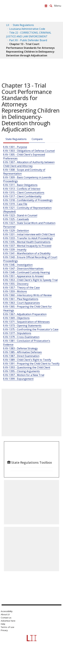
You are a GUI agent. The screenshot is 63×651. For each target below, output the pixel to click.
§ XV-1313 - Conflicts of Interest (21, 189)
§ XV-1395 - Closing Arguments (21, 371)
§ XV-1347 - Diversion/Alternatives (23, 268)
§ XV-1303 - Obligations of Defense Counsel (29, 150)
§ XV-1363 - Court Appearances (21, 303)
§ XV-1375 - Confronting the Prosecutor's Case (30, 329)
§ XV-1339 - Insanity (14, 249)
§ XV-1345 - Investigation (18, 265)
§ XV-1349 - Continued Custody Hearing (26, 272)
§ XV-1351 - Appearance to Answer (23, 276)
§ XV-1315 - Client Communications (23, 192)
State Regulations (23, 25)
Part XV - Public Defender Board (28, 40)
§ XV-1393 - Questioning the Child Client (26, 367)
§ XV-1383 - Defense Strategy (20, 348)
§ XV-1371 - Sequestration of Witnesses (26, 322)
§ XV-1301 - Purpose (15, 147)
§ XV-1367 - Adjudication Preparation (25, 314)
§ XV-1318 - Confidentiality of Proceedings (28, 200)
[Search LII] (51, 6)
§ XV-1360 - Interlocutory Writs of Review (27, 295)
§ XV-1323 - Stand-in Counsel (20, 215)
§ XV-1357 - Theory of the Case (21, 287)
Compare (37, 139)
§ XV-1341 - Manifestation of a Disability (26, 253)
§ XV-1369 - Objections (16, 318)
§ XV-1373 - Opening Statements (22, 325)
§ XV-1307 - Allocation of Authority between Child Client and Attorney (29, 164)
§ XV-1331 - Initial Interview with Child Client (29, 234)
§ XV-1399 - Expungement (18, 379)
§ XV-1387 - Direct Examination (21, 356)
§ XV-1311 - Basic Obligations (20, 185)
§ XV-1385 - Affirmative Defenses (22, 352)
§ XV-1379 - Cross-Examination (21, 337)
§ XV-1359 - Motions (15, 291)
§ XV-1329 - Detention (16, 230)
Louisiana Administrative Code (27, 29)
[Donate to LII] (46, 6)
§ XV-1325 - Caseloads (16, 219)
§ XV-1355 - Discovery (15, 284)
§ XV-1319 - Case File (15, 204)
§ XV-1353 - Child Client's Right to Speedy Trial (30, 280)
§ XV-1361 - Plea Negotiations (20, 299)
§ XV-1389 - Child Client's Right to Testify (27, 360)
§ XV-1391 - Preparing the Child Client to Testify (31, 363)
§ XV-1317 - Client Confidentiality (22, 196)
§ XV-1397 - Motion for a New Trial (23, 375)
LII (7, 25)
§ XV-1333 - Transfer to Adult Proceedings (28, 238)
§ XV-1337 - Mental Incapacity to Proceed (27, 246)
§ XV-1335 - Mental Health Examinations (26, 242)
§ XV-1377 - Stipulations (17, 333)
